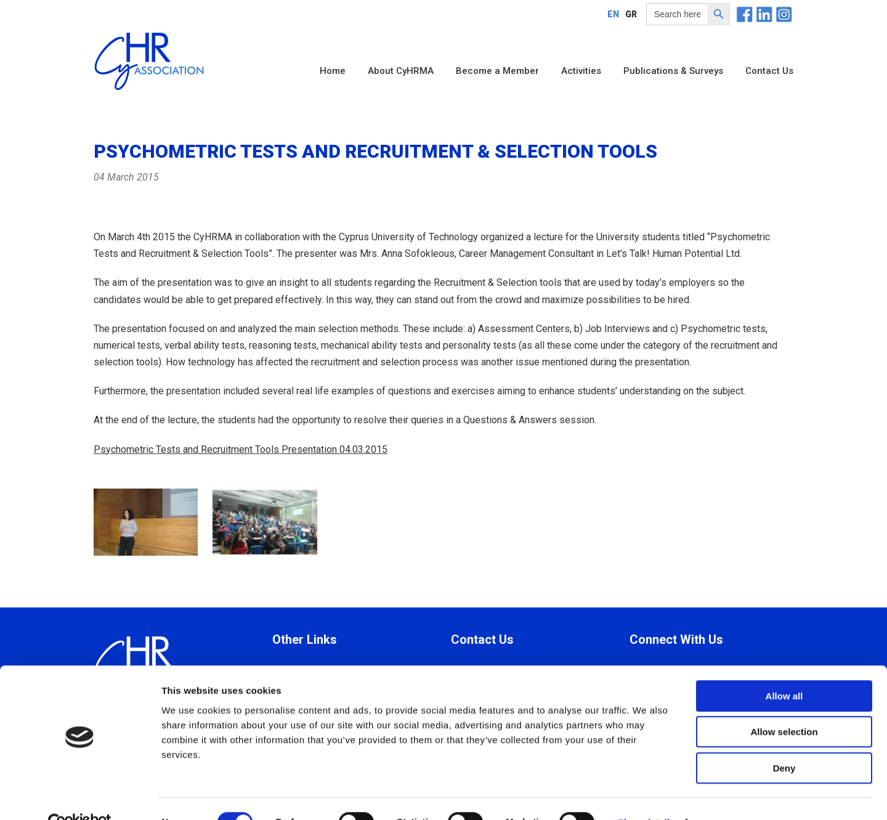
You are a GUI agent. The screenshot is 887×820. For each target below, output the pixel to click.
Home (333, 70)
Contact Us (769, 70)
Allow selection (783, 705)
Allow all (784, 669)
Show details (646, 795)
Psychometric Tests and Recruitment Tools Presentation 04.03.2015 (240, 449)
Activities (581, 70)
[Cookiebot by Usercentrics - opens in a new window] (80, 796)
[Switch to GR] (631, 14)
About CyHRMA (401, 70)
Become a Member (497, 70)
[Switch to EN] (613, 14)
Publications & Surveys (673, 70)
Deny (784, 741)
